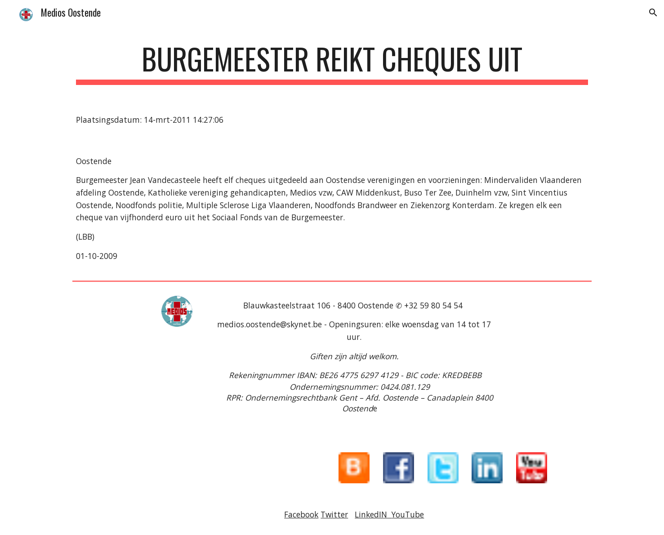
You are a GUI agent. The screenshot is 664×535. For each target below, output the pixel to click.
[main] (331, 63)
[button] (653, 12)
